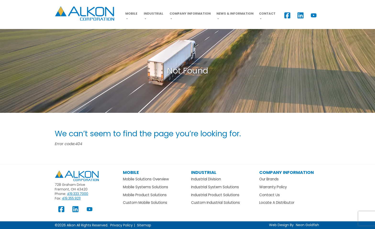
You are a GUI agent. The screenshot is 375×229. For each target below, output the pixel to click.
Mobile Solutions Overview (146, 179)
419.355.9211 (71, 198)
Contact (267, 13)
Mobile (131, 13)
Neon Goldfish (307, 225)
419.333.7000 (77, 193)
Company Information (190, 13)
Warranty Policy (273, 186)
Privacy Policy (121, 225)
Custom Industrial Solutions (215, 202)
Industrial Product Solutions (215, 194)
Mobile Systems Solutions (145, 186)
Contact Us (269, 194)
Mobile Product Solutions (145, 194)
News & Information (235, 13)
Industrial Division (206, 179)
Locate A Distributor (276, 202)
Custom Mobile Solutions (145, 202)
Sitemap (144, 225)
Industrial (153, 13)
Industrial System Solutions (215, 186)
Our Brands (269, 179)
